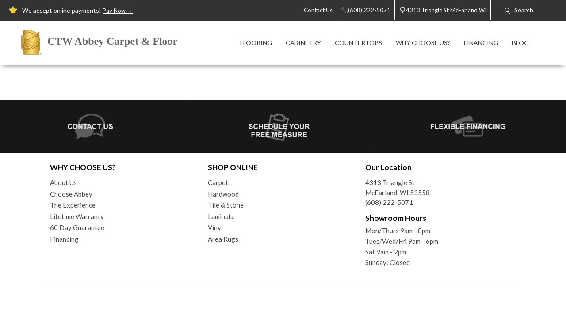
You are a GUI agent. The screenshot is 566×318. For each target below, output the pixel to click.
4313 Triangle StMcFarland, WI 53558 (397, 187)
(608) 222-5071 (389, 202)
